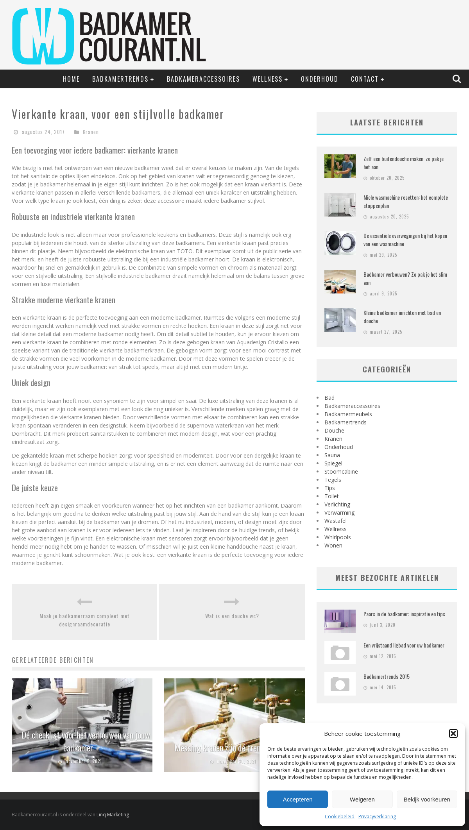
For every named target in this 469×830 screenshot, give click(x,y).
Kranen (91, 132)
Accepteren (298, 799)
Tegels (332, 479)
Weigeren (362, 799)
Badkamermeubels (348, 414)
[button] (453, 733)
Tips (329, 488)
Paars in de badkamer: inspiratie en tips (404, 614)
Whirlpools (337, 537)
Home (71, 79)
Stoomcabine (341, 471)
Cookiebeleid (339, 816)
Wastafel (335, 520)
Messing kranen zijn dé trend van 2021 (235, 747)
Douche (334, 430)
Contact (365, 79)
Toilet (331, 496)
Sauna (332, 455)
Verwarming (339, 512)
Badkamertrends (120, 79)
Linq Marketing (113, 814)
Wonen (333, 545)
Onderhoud (319, 79)
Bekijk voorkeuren (427, 799)
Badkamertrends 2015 (386, 676)
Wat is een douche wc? (232, 616)
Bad (329, 397)
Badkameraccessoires (203, 79)
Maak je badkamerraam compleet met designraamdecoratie (84, 620)
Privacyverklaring (377, 816)
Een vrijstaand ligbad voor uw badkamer (403, 645)
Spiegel (333, 463)
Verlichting (337, 504)
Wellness (267, 79)
